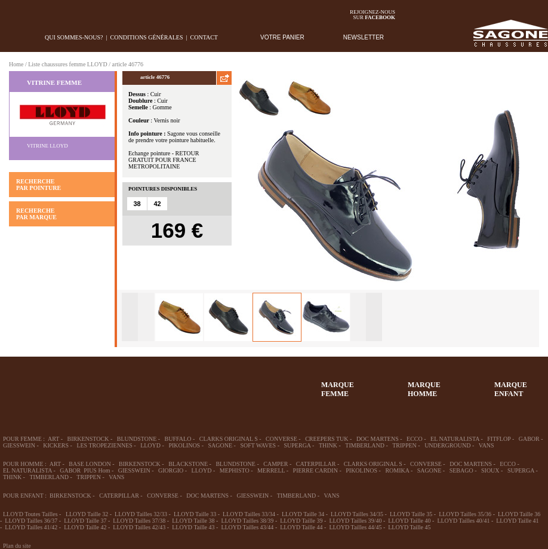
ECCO (415, 438)
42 (157, 203)
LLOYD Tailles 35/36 (465, 514)
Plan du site (17, 545)
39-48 (108, 383)
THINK (328, 445)
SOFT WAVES (258, 445)
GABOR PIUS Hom (85, 470)
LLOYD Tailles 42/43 (139, 527)
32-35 (21, 383)
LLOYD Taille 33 (195, 514)
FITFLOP (498, 438)
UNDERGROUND (447, 445)
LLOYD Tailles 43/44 (247, 527)
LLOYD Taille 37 (85, 520)
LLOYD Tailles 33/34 (249, 514)
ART (53, 438)
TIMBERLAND (364, 445)
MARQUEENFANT (510, 389)
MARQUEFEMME (337, 389)
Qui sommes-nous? (74, 37)
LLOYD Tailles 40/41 (463, 520)
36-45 (64, 383)
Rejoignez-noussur (372, 14)
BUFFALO (178, 438)
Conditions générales (146, 37)
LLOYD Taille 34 (303, 514)
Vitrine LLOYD (47, 146)
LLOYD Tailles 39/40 (355, 520)
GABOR (529, 438)
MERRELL (271, 470)
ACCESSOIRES (239, 383)
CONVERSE (281, 438)
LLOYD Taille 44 (301, 527)
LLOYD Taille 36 (519, 514)
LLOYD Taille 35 (411, 514)
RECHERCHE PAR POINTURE (38, 184)
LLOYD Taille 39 (301, 520)
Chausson (195, 383)
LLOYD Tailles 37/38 (139, 520)
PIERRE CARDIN (315, 470)
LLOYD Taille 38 (193, 520)
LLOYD (150, 445)
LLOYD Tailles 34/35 (357, 514)
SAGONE (220, 445)
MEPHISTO (235, 470)
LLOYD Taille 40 (409, 520)
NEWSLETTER (363, 37)
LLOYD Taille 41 (517, 520)
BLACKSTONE (188, 464)
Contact (204, 37)
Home (16, 64)
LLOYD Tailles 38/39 (247, 520)
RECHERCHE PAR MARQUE (36, 213)
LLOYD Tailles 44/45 (355, 527)
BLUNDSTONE (136, 438)
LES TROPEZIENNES (104, 445)
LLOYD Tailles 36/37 (31, 520)
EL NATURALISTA (454, 438)
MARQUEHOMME (424, 389)
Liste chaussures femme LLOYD (67, 64)
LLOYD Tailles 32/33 (141, 514)
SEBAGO (461, 470)
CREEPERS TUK (326, 438)
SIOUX (490, 470)
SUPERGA (297, 445)
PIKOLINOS (184, 445)
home (9, 37)
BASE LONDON (89, 464)
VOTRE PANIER (282, 37)
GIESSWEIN (19, 445)
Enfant (152, 383)
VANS (486, 445)
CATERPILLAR (316, 464)
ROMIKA (397, 470)
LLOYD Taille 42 (85, 527)
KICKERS (56, 445)
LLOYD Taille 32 (87, 514)
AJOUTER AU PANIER (170, 257)
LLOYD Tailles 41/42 (31, 527)
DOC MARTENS (377, 438)
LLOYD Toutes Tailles (30, 514)
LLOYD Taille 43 (193, 527)
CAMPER (275, 464)
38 (136, 203)
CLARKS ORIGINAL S (228, 438)
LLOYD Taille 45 (409, 527)
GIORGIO (170, 470)
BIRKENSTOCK (88, 438)
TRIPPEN (404, 445)
